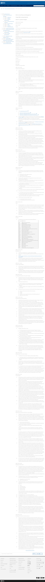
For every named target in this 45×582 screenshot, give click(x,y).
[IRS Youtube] (43, 578)
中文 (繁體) (29, 563)
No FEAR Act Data (12, 570)
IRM (3, 8)
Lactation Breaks (8, 38)
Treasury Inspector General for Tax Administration (40, 563)
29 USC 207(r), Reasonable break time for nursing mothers (28, 113)
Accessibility (42, 580)
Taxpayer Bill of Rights (13, 560)
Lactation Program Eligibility (10, 28)
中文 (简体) (29, 562)
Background (9, 17)
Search (43, 5)
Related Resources (10, 26)
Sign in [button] (43, 3)
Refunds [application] (8, 5)
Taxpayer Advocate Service (13, 562)
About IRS (2, 560)
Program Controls (10, 23)
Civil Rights (11, 566)
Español (29, 560)
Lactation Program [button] (7, 13)
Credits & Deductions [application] (14, 5)
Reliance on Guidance (13, 571)
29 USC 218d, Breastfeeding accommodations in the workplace (29, 114)
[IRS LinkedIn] (41, 578)
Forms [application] (20, 5)
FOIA (10, 568)
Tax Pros (39, 3)
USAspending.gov (39, 566)
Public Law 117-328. (26, 32)
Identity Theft (20, 562)
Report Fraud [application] (24, 5)
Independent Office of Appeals (13, 564)
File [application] (2, 5)
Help (28, 3)
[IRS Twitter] (38, 578)
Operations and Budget (4, 563)
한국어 (29, 565)
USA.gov (38, 564)
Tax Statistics (2, 565)
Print (41, 553)
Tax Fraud (20, 565)
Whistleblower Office (21, 569)
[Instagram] (40, 578)
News (31, 3)
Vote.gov (38, 568)
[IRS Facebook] (37, 578)
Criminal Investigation (22, 567)
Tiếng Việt (29, 569)
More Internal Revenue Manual (30, 550)
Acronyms (9, 25)
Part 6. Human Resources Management (10, 8)
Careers (2, 562)
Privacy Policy (38, 580)
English (35, 3)
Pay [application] (4, 5)
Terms (8, 24)
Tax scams (20, 563)
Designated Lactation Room (10, 41)
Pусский (29, 567)
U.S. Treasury (38, 560)
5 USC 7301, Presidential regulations (25, 112)
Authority (9, 18)
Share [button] (36, 553)
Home (1, 8)
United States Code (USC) (24, 111)
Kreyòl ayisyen (30, 570)
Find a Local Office (3, 569)
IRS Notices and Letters (22, 560)
